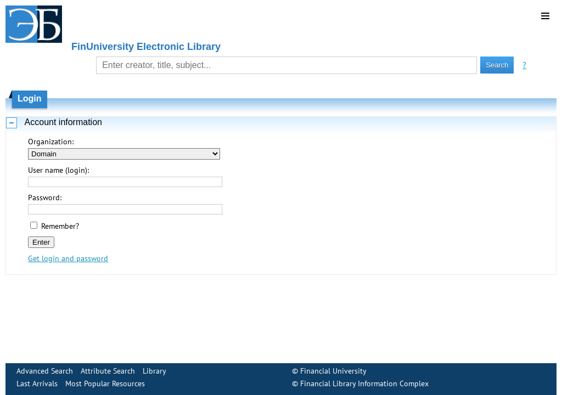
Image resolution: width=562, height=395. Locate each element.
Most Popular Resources (105, 383)
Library (154, 371)
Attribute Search (108, 371)
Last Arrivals (37, 383)
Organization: (51, 141)
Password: (44, 197)
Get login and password (68, 258)
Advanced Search (44, 371)
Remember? (60, 226)
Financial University (333, 371)
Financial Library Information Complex (364, 383)
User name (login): (58, 170)
